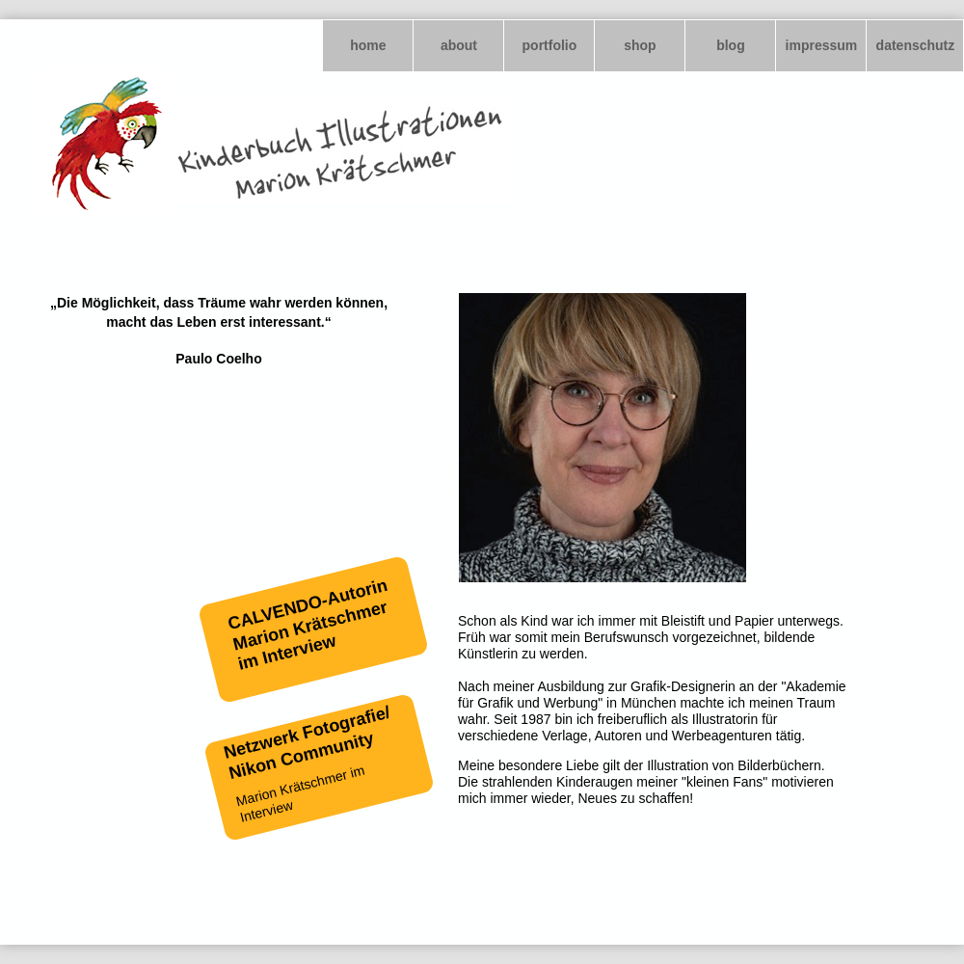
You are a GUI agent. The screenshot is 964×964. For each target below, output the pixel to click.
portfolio (549, 45)
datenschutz (915, 45)
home (368, 45)
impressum (822, 45)
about (459, 45)
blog (730, 45)
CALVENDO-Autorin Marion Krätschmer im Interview (307, 625)
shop (640, 45)
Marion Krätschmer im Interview (300, 794)
